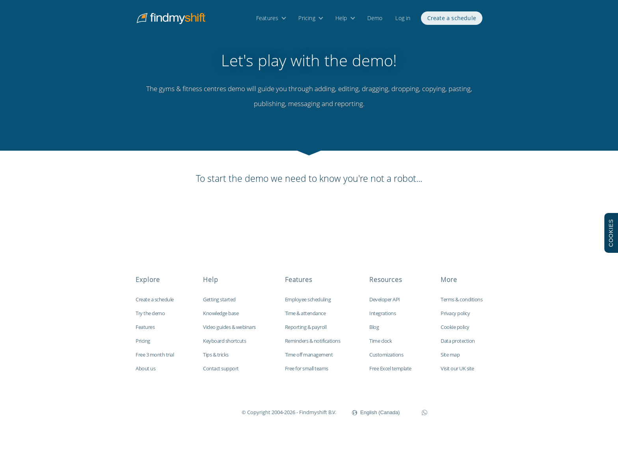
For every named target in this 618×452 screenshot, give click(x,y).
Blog (374, 331)
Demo (375, 18)
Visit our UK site (457, 373)
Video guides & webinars (229, 331)
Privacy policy (455, 317)
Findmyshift (202, 416)
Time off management (309, 359)
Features (267, 18)
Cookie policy (455, 331)
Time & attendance (305, 317)
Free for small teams (306, 373)
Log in (402, 18)
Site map (450, 359)
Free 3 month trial (155, 359)
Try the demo (150, 317)
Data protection (458, 345)
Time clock (380, 345)
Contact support (221, 373)
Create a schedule (451, 18)
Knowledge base (220, 317)
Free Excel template (390, 373)
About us (145, 373)
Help (341, 18)
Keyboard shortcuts (224, 345)
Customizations (386, 359)
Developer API (384, 304)
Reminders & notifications (313, 345)
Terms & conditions (461, 304)
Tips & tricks (216, 359)
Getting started (219, 304)
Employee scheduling (308, 304)
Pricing (306, 18)
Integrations (382, 317)
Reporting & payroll (306, 331)
